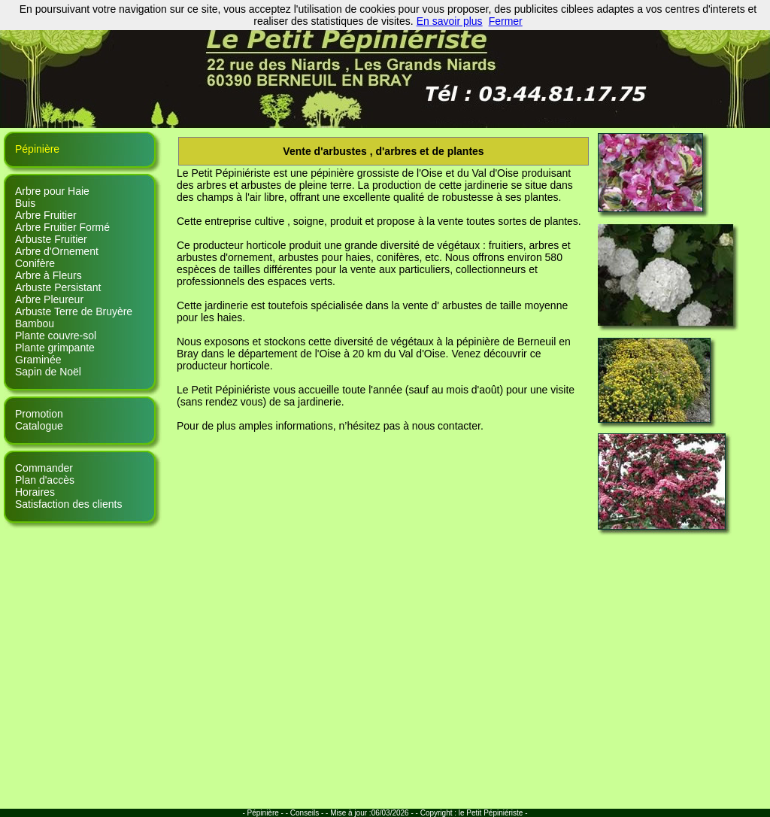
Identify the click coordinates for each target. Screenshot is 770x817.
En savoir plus (450, 21)
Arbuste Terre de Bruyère (73, 311)
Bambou (34, 323)
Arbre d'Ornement (57, 251)
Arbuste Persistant (58, 287)
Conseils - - (309, 813)
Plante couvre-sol (55, 336)
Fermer (506, 21)
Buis (25, 203)
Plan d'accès (44, 480)
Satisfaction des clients (68, 504)
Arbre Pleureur (49, 299)
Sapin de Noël (48, 372)
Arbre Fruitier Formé (62, 227)
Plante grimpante (55, 348)
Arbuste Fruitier (51, 239)
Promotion (39, 414)
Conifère (35, 263)
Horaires (35, 492)
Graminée (38, 360)
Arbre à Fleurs (48, 275)
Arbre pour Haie (52, 191)
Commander (44, 468)
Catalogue (39, 426)
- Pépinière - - (266, 813)
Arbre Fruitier (46, 215)
